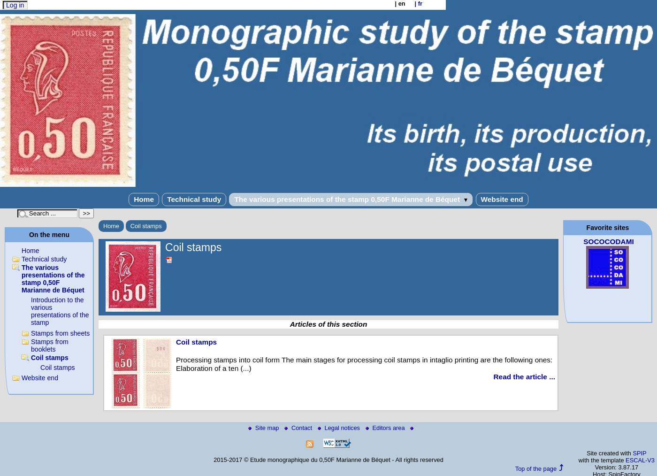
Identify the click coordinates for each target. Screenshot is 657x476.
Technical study (194, 199)
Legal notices (340, 427)
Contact (299, 427)
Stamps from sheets (60, 333)
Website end (502, 199)
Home (144, 199)
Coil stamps (146, 226)
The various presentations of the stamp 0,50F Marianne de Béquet (350, 199)
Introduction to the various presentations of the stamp (60, 311)
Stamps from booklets (50, 345)
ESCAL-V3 (640, 460)
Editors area (386, 427)
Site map (264, 427)
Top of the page (536, 468)
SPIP (639, 453)
